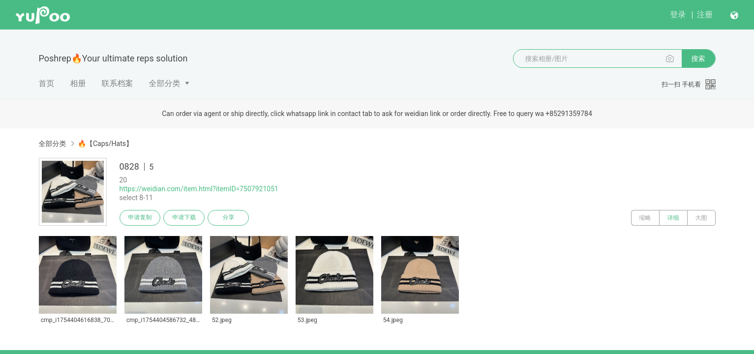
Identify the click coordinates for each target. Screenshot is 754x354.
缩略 (645, 217)
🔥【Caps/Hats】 (105, 144)
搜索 (698, 58)
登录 (678, 14)
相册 (78, 83)
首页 (47, 83)
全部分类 (165, 83)
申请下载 (184, 217)
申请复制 (140, 217)
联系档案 (117, 83)
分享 (229, 217)
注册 (705, 14)
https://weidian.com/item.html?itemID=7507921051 (199, 189)
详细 (673, 217)
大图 (701, 217)
